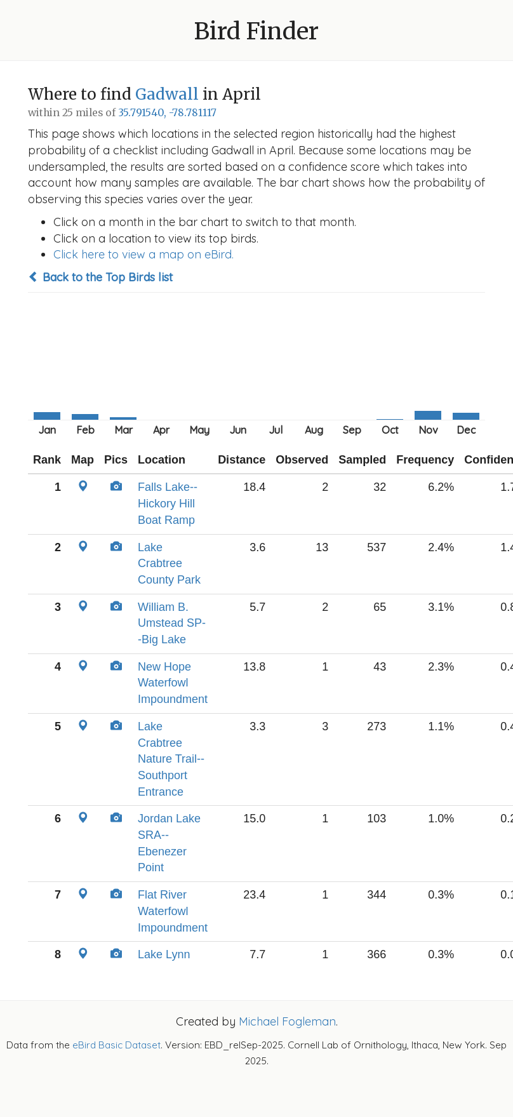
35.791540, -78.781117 (167, 113)
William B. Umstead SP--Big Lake (172, 623)
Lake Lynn (164, 954)
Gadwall (167, 94)
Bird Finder (256, 31)
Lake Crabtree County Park (169, 563)
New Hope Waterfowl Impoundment (173, 683)
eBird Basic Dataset (116, 1045)
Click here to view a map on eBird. (143, 254)
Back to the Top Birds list (100, 277)
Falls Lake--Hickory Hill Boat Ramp (167, 503)
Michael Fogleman (287, 1021)
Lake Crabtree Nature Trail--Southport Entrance (171, 759)
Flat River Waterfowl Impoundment (173, 910)
